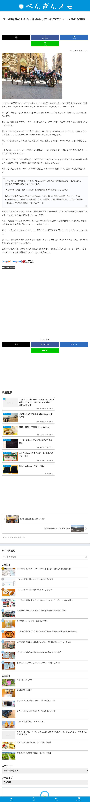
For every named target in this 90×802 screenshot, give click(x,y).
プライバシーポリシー (74, 792)
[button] (86, 515)
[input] (45, 515)
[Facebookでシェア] (45, 37)
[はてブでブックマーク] (74, 37)
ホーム (16, 792)
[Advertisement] (45, 27)
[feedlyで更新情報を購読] (45, 771)
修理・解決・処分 (8, 267)
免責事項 (45, 792)
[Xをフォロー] (41, 771)
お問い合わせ (23, 795)
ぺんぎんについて (67, 795)
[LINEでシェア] (45, 43)
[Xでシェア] (16, 37)
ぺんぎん (45, 763)
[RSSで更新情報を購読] (48, 771)
